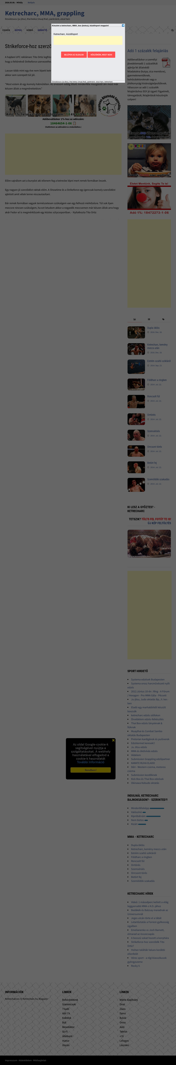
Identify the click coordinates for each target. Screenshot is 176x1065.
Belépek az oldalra (74, 54)
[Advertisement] (88, 40)
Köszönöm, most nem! (101, 54)
